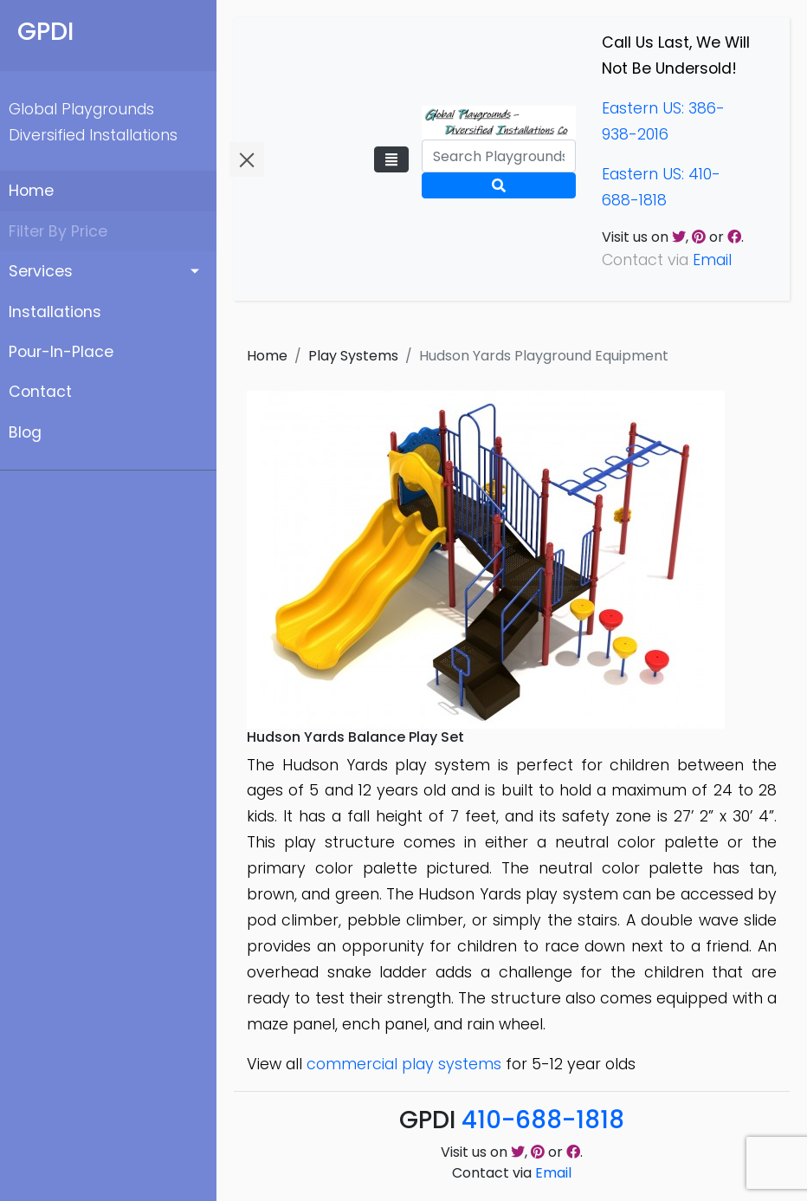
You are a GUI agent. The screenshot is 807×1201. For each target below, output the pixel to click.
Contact (40, 391)
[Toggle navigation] (391, 159)
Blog (25, 432)
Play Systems (353, 356)
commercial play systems (404, 1064)
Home (31, 190)
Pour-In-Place (61, 351)
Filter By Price (58, 231)
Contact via (511, 1173)
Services (41, 271)
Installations (55, 312)
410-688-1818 (543, 1120)
